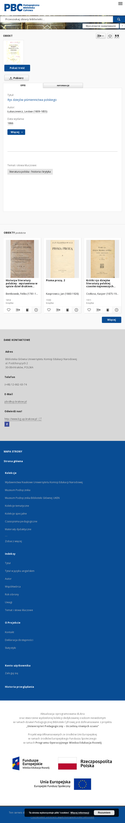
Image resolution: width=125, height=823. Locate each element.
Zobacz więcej (13, 541)
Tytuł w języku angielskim (19, 571)
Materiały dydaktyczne (18, 529)
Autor (8, 578)
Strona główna (13, 461)
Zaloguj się (11, 673)
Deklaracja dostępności (19, 640)
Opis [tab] (23, 85)
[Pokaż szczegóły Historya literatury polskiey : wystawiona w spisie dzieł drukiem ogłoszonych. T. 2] (35, 310)
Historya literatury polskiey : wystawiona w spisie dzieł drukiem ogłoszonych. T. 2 (21, 283)
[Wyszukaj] (119, 19)
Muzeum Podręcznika (17, 490)
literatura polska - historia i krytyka (30, 171)
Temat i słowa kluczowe (19, 610)
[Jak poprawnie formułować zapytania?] (122, 26)
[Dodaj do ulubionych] (110, 36)
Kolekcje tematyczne (17, 505)
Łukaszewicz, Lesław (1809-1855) (27, 111)
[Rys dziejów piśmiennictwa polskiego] (13, 52)
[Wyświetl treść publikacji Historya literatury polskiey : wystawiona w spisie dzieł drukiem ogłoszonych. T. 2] (27, 310)
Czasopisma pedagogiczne (21, 521)
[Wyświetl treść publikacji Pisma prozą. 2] (67, 310)
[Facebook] (7, 424)
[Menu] (120, 3)
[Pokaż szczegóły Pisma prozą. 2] (75, 310)
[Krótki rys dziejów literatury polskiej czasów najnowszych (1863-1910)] (102, 259)
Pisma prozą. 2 (55, 280)
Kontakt (9, 632)
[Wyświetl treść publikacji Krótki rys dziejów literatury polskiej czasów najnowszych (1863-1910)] (107, 310)
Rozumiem (104, 812)
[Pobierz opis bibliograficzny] (17, 310)
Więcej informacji (80, 812)
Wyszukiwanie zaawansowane (101, 26)
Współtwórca (13, 586)
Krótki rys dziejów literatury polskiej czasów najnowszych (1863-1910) (99, 283)
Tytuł (8, 563)
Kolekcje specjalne (16, 513)
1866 (10, 123)
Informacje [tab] (63, 85)
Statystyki (10, 648)
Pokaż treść (17, 68)
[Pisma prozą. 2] (62, 259)
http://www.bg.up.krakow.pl (23, 419)
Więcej (111, 319)
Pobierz (16, 77)
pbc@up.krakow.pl (16, 401)
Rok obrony (12, 594)
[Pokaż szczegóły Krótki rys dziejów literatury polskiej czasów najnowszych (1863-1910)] (116, 310)
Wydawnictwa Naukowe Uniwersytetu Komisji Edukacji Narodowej (44, 482)
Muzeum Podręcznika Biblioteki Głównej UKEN (32, 498)
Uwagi (8, 602)
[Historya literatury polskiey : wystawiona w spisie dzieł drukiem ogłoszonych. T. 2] (22, 259)
